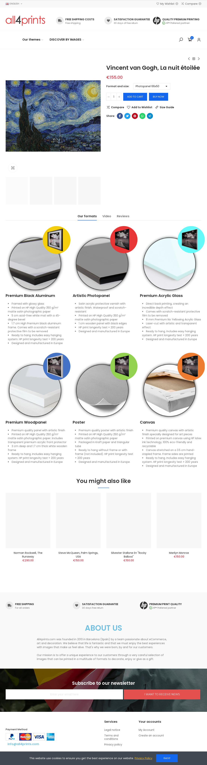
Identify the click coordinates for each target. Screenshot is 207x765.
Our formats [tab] (87, 216)
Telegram (150, 116)
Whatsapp (142, 116)
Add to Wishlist (141, 107)
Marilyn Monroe (179, 553)
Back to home (194, 59)
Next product (198, 59)
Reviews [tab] (123, 216)
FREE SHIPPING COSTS (79, 19)
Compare (117, 107)
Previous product (189, 59)
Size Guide (167, 107)
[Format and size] (152, 86)
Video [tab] (106, 216)
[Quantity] (113, 97)
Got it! (166, 758)
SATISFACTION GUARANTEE (132, 19)
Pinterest (135, 116)
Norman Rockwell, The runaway (28, 554)
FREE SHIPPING (24, 604)
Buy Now (158, 96)
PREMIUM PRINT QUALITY (165, 604)
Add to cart (135, 96)
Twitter (127, 116)
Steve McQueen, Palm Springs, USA (78, 554)
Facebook (120, 116)
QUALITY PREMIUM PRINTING (180, 19)
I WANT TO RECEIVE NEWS (162, 694)
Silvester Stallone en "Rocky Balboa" (128, 554)
